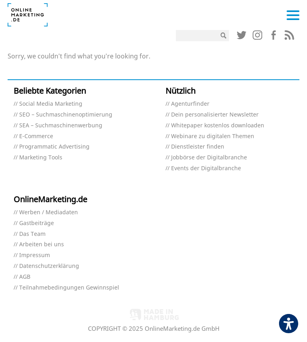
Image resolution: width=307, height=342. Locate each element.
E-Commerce (36, 136)
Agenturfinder (190, 104)
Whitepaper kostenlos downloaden (217, 125)
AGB (24, 277)
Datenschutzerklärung (49, 266)
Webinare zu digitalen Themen (212, 136)
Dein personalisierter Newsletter (215, 114)
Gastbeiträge (36, 223)
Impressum (34, 255)
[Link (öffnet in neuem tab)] (241, 36)
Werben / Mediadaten (48, 212)
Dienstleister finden (197, 146)
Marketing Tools (40, 157)
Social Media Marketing (50, 104)
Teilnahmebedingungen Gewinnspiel (69, 287)
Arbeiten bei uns (41, 244)
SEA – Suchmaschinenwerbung (60, 125)
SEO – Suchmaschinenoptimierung (65, 114)
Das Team (32, 234)
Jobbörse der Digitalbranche (209, 157)
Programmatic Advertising (54, 146)
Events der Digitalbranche (206, 168)
